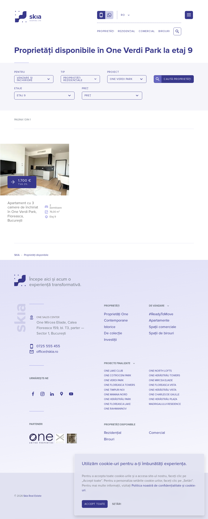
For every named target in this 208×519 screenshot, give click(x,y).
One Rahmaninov (115, 408)
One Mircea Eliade (161, 380)
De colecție (113, 333)
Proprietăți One (116, 314)
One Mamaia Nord (115, 394)
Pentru (19, 72)
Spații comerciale (162, 327)
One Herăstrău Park (117, 399)
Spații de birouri (161, 333)
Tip (63, 72)
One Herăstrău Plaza (163, 399)
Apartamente (159, 320)
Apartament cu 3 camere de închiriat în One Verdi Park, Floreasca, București (23, 212)
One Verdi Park (114, 380)
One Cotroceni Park (117, 375)
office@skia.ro (47, 351)
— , (60, 328)
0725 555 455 (48, 346)
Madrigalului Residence (165, 404)
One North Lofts (160, 370)
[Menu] (189, 15)
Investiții (110, 339)
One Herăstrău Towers (164, 375)
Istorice (109, 327)
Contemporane (116, 320)
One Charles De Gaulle (164, 394)
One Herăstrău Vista (162, 389)
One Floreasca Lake (117, 404)
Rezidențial (126, 31)
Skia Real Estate (32, 496)
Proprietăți (105, 31)
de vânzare (156, 305)
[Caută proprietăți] (177, 31)
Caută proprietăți (177, 79)
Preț (85, 88)
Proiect (113, 72)
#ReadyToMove (161, 314)
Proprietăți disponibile (119, 424)
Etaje (18, 88)
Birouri (164, 31)
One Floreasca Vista (162, 385)
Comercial (147, 31)
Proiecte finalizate (117, 363)
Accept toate (94, 504)
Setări (116, 504)
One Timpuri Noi (114, 389)
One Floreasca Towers (119, 385)
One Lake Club (113, 370)
